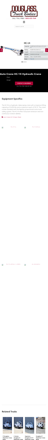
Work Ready (16, 424)
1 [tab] (22, 61)
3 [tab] (24, 61)
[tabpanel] (12, 51)
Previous (1, 50)
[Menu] (24, 22)
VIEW (9, 215)
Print (8, 77)
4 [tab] (25, 61)
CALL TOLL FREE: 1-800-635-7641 (24, 86)
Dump (3, 431)
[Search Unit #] (24, 26)
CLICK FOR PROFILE (38, 428)
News (13, 426)
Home (14, 417)
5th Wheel (5, 426)
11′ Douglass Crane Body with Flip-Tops (40, 239)
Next (46, 50)
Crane (3, 419)
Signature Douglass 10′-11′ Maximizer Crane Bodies (29, 209)
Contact (14, 428)
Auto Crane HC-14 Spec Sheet (11, 117)
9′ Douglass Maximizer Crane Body (7, 208)
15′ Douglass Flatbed (6, 270)
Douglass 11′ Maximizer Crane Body (40, 208)
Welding (4, 421)
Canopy (4, 428)
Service (4, 417)
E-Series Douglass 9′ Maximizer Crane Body (18, 209)
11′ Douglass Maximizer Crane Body (18, 271)
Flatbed (4, 430)
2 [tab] (23, 61)
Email (8, 80)
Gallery (14, 421)
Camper (4, 423)
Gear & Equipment (17, 419)
